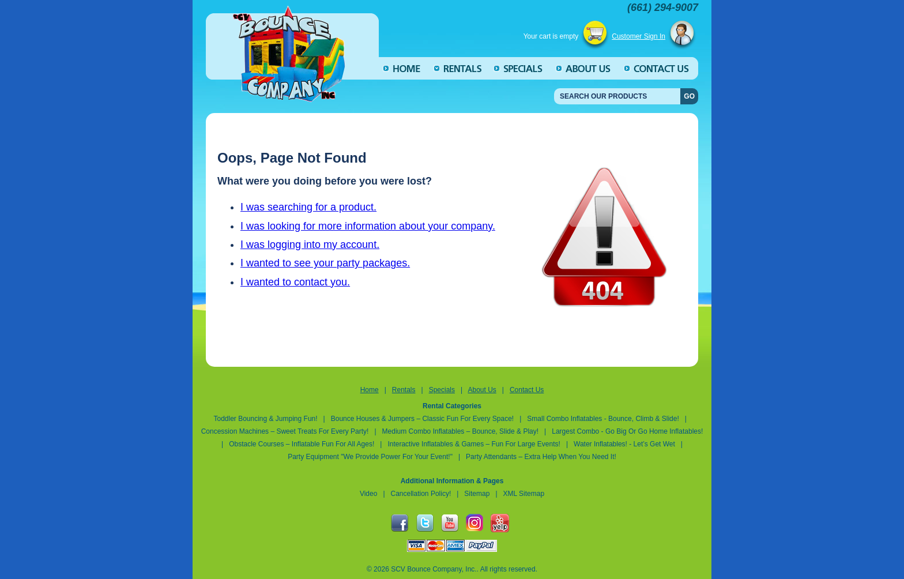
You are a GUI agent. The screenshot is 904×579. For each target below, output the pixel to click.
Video (368, 494)
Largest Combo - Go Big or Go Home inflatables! (627, 431)
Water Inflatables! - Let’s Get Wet (625, 444)
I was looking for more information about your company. (367, 226)
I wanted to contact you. (295, 282)
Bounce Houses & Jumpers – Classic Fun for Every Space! (422, 419)
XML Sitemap (524, 494)
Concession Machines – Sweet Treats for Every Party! (285, 431)
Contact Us (527, 390)
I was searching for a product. (308, 207)
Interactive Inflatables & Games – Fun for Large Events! (473, 444)
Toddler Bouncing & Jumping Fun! (266, 419)
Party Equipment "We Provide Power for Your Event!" (371, 457)
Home (369, 390)
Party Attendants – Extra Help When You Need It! (541, 457)
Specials (442, 390)
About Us (482, 390)
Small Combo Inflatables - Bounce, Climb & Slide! (603, 419)
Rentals (404, 390)
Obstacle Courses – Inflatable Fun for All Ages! (301, 444)
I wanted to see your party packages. (325, 263)
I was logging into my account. (309, 244)
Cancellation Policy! (421, 494)
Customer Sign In (638, 36)
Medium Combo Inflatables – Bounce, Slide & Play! (460, 431)
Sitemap (476, 494)
